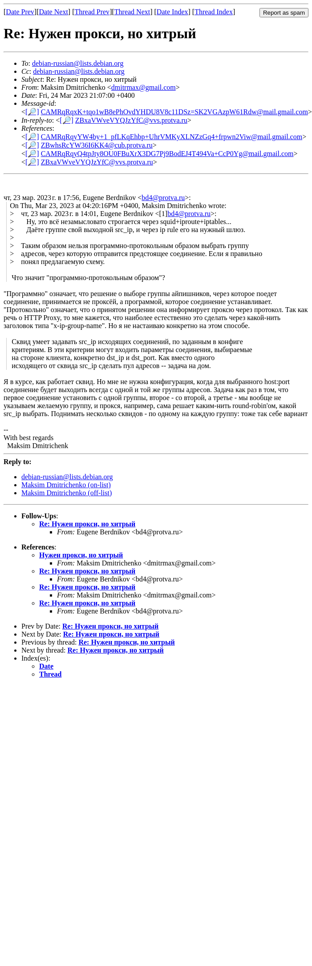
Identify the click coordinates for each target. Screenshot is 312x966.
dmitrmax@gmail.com (143, 87)
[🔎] (32, 112)
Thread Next (132, 12)
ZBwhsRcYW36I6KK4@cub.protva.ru (97, 145)
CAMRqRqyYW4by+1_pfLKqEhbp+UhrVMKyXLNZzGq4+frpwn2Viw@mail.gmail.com (171, 136)
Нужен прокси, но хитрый (81, 555)
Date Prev (20, 12)
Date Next (53, 12)
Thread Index (213, 12)
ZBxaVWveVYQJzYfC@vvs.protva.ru (131, 120)
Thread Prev (91, 12)
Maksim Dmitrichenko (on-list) (66, 485)
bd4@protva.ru (163, 197)
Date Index (172, 12)
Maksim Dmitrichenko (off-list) (66, 493)
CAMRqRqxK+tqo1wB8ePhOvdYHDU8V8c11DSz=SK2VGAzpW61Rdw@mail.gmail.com (174, 112)
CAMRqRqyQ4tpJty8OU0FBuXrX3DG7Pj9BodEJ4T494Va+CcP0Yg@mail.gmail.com (167, 153)
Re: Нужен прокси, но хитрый (87, 524)
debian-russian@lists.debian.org (78, 63)
